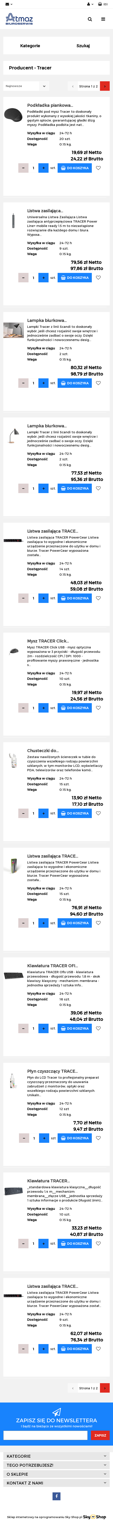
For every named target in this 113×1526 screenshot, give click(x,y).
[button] (103, 4)
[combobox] (26, 86)
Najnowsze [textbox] (14, 86)
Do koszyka (75, 168)
